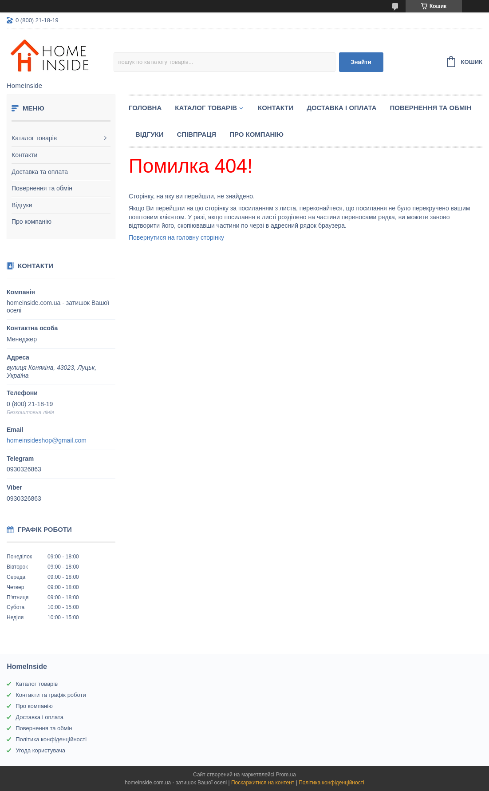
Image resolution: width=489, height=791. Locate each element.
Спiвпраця (196, 134)
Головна (145, 107)
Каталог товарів (34, 138)
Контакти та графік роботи (51, 695)
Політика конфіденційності (51, 739)
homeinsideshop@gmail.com (47, 440)
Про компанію (31, 221)
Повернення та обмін (42, 188)
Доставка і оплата (341, 107)
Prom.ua (286, 774)
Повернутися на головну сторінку (176, 237)
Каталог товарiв (206, 107)
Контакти (24, 154)
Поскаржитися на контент (262, 782)
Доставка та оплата (40, 171)
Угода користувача (40, 750)
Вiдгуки (149, 134)
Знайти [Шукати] (361, 62)
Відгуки (22, 205)
